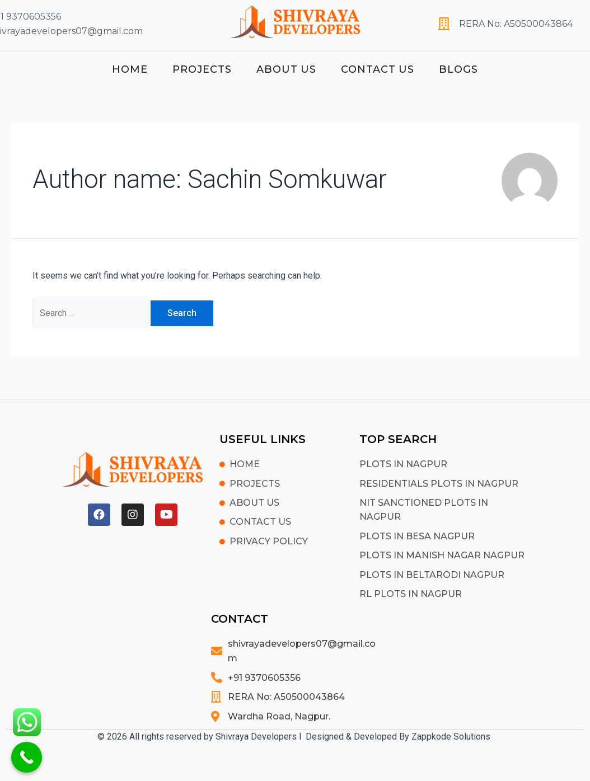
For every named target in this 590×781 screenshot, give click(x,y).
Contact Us (377, 69)
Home (130, 69)
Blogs (458, 69)
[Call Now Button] (26, 757)
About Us (286, 69)
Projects (202, 69)
